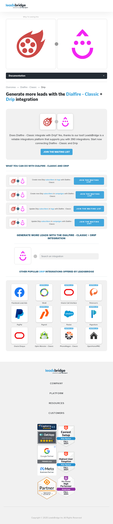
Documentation (17, 75)
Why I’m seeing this (31, 17)
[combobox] (69, 256)
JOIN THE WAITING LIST (56, 152)
